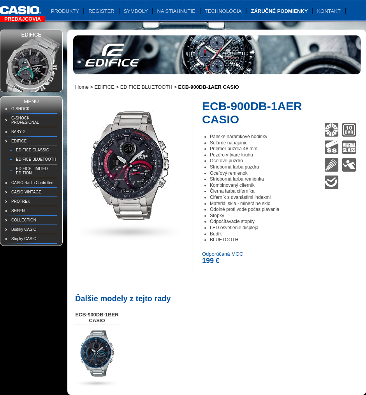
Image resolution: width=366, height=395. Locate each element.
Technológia (223, 11)
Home (82, 87)
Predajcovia (22, 19)
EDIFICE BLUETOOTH (36, 159)
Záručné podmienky (279, 11)
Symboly (136, 11)
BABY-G (18, 132)
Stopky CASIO (23, 239)
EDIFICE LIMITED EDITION (32, 171)
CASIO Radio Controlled (32, 183)
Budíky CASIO (23, 229)
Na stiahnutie (176, 11)
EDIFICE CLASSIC (32, 150)
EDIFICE (18, 141)
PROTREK (20, 201)
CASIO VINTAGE (26, 192)
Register (101, 11)
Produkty (65, 11)
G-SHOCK (20, 109)
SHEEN (18, 211)
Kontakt (328, 11)
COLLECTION (23, 220)
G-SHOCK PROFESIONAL (25, 120)
